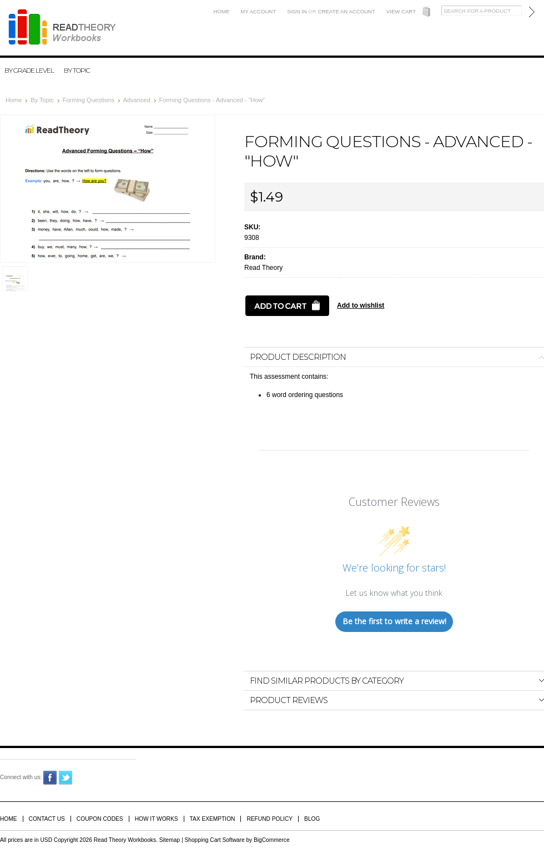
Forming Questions (88, 100)
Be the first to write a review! (394, 621)
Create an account (346, 11)
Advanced (136, 100)
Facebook (50, 778)
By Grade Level (29, 70)
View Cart (401, 11)
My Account (258, 11)
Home (222, 11)
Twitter (66, 778)
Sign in (297, 11)
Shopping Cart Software (214, 840)
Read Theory (263, 268)
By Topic (77, 70)
